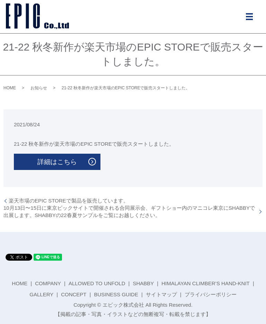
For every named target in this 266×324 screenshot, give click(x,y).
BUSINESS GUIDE (116, 294)
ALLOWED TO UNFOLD (97, 283)
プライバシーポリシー (211, 294)
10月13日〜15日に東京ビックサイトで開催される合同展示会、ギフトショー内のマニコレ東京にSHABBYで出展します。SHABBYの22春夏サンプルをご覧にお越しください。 (129, 211)
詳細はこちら (57, 161)
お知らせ (38, 88)
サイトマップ (161, 294)
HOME (9, 88)
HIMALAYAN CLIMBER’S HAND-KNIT (205, 283)
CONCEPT (73, 294)
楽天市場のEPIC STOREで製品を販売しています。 (68, 201)
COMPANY (48, 283)
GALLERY (41, 294)
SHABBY (143, 283)
